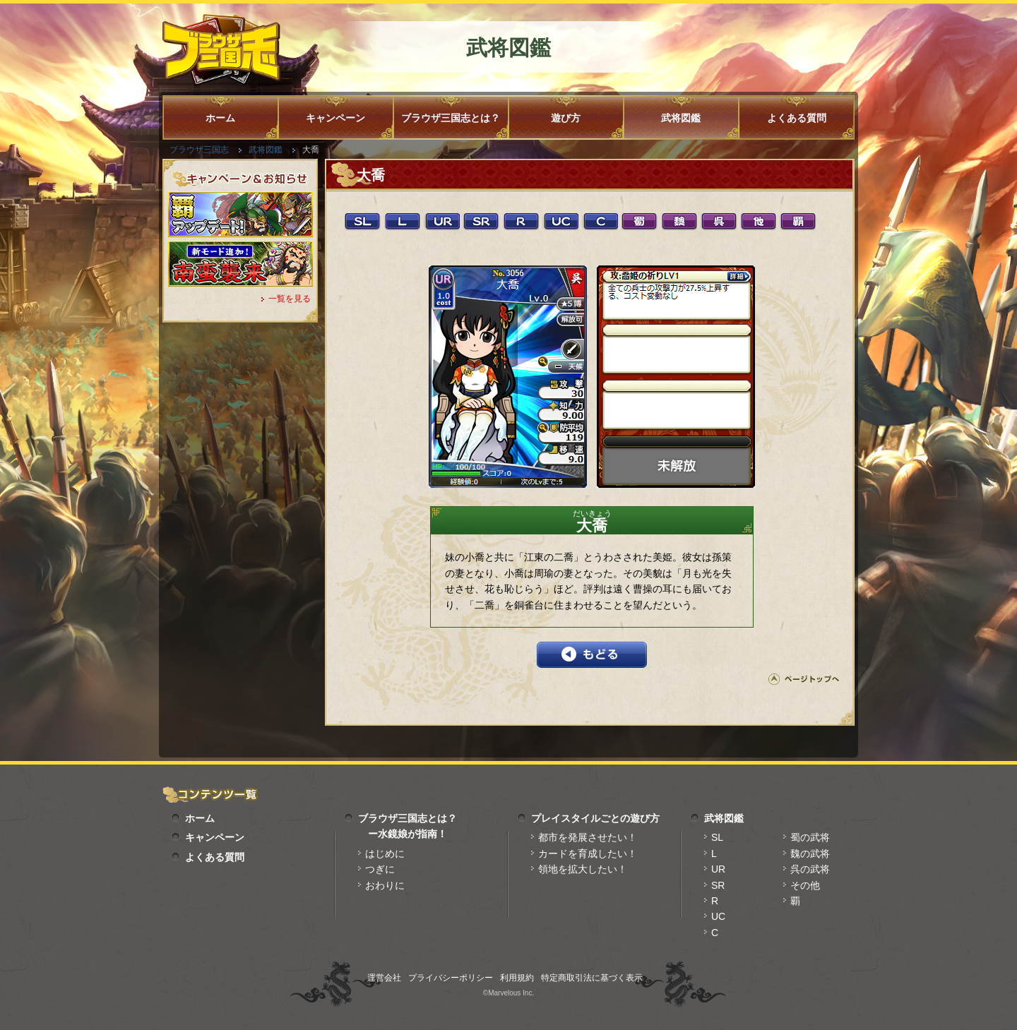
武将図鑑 (681, 118)
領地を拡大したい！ (582, 869)
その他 (805, 885)
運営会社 (384, 978)
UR (718, 869)
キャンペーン (335, 118)
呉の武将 (810, 869)
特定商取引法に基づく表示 (592, 978)
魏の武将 (810, 853)
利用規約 (517, 978)
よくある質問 (796, 118)
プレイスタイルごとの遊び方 (595, 818)
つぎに (380, 869)
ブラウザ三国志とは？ (450, 118)
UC (718, 916)
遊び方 (566, 118)
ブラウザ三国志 (199, 150)
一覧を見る (289, 299)
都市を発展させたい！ (587, 837)
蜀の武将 (810, 837)
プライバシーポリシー (450, 978)
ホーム (220, 118)
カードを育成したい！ (587, 853)
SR (718, 885)
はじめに (385, 853)
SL (717, 837)
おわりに (385, 885)
